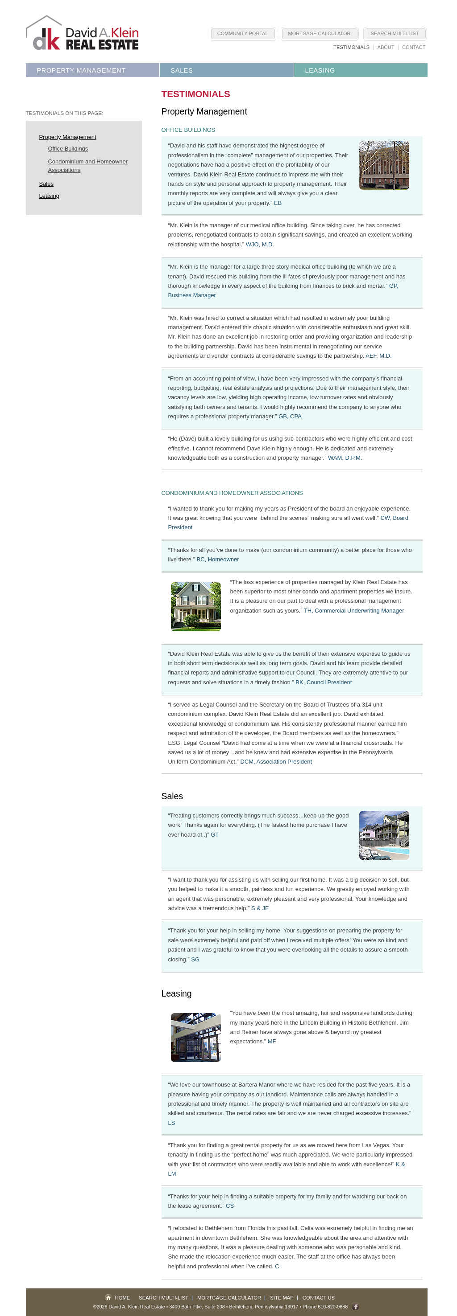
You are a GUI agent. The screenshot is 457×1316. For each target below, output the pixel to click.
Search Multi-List (395, 33)
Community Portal (242, 33)
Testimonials (351, 47)
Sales (182, 70)
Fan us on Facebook (355, 1306)
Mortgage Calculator (319, 33)
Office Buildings (68, 148)
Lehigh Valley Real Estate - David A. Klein (82, 32)
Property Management (81, 70)
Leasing (320, 70)
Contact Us (319, 1297)
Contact (413, 47)
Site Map (282, 1297)
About (386, 47)
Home (122, 1297)
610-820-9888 (333, 1306)
